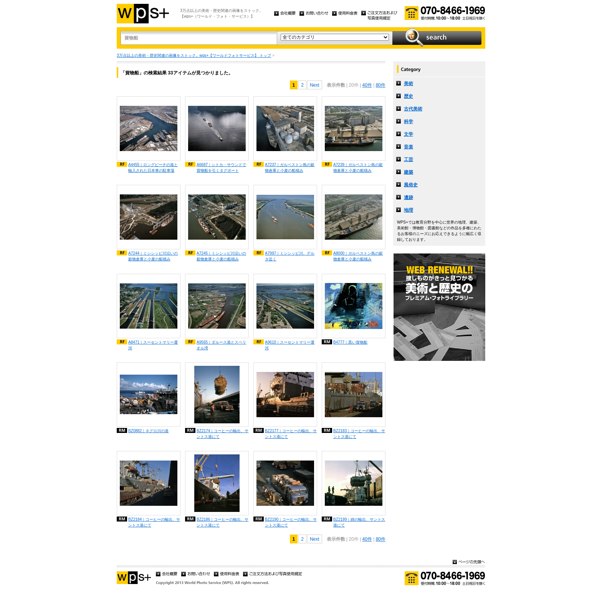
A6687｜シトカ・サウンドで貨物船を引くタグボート (221, 168)
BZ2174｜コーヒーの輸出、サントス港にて (222, 434)
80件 (380, 85)
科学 (408, 121)
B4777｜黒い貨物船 (350, 342)
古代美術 (413, 109)
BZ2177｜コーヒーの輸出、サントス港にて (291, 434)
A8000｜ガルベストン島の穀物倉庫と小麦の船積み (358, 256)
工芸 (408, 159)
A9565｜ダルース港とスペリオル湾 (221, 345)
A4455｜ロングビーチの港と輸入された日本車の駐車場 (153, 168)
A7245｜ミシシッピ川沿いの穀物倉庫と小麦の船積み (221, 256)
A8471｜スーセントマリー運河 (153, 345)
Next (314, 85)
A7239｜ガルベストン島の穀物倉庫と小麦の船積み (358, 168)
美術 (408, 83)
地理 (408, 210)
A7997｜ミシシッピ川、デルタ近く (289, 256)
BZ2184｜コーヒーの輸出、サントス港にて (154, 522)
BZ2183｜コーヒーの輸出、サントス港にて (359, 434)
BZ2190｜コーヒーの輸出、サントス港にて (291, 522)
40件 (367, 85)
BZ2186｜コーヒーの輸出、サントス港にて (222, 522)
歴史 (408, 96)
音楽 (408, 147)
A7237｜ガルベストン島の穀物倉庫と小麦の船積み (289, 168)
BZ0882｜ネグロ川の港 (148, 431)
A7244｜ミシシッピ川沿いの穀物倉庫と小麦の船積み (153, 256)
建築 (408, 172)
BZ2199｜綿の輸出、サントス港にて (359, 522)
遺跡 (408, 197)
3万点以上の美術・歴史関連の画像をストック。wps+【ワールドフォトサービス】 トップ (194, 55)
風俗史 (411, 185)
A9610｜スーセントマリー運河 (289, 345)
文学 (408, 134)
